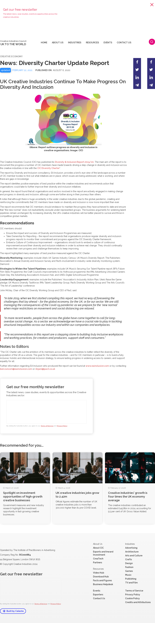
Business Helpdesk (103, 584)
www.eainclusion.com (97, 366)
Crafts (128, 559)
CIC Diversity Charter (48, 168)
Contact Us (99, 598)
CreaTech (98, 558)
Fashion (129, 567)
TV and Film (131, 582)
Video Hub (98, 572)
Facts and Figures (102, 580)
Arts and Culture (133, 555)
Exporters (98, 594)
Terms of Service (47, 426)
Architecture (132, 551)
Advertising (131, 548)
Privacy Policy (62, 426)
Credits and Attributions (138, 602)
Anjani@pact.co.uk (45, 369)
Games (129, 571)
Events (96, 590)
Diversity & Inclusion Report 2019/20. (74, 162)
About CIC (98, 548)
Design (129, 563)
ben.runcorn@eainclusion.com (16, 369)
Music (128, 575)
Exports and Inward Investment (103, 553)
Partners (97, 562)
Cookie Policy (132, 598)
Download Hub (101, 576)
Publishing (130, 579)
